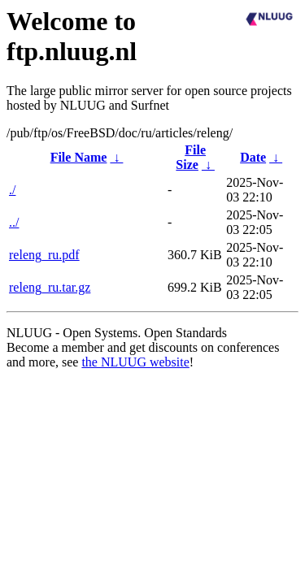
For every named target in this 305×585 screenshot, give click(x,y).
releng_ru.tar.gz (49, 287)
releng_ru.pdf (44, 255)
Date (253, 157)
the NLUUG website (135, 362)
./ (12, 190)
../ (14, 222)
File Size (191, 157)
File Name (78, 157)
